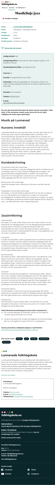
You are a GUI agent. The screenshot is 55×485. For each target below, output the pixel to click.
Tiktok (32, 470)
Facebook (6, 470)
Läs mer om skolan (8, 375)
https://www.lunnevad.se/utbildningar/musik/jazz (19, 330)
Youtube (6, 474)
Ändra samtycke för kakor (11, 438)
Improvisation (44, 339)
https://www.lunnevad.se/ (23, 396)
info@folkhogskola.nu (15, 454)
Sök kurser (5, 7)
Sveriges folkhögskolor (30, 420)
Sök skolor (11, 7)
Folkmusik (6, 342)
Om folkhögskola (21, 7)
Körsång (33, 339)
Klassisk (19, 339)
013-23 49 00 (15, 392)
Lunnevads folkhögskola (23, 27)
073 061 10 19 (15, 96)
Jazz (26, 339)
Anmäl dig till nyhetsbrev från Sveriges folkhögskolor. (21, 426)
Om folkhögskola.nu (8, 459)
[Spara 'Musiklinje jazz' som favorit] (11, 48)
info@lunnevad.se (16, 394)
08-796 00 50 (12, 456)
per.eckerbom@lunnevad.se (13, 103)
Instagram (33, 474)
